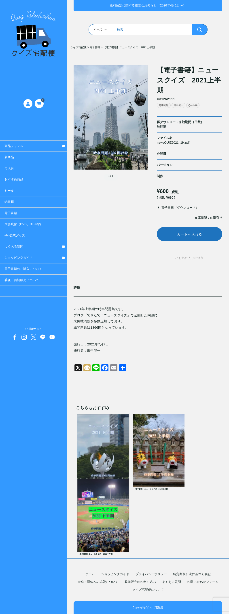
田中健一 (178, 105)
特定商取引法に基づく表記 (192, 574)
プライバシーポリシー (151, 574)
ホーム (90, 574)
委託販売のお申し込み (140, 582)
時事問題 (164, 105)
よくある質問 (171, 582)
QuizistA (192, 105)
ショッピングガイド (115, 574)
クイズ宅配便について (148, 589)
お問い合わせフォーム (202, 582)
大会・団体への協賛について (98, 582)
